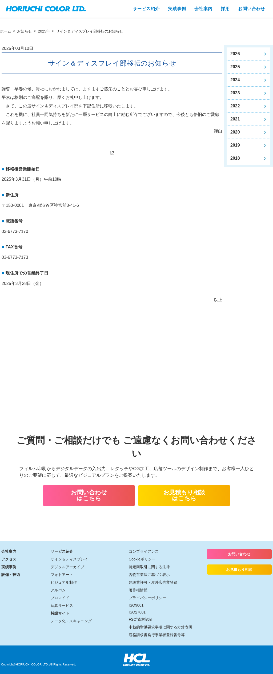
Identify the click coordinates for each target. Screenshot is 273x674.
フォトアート (62, 574)
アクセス (8, 559)
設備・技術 (10, 574)
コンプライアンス (144, 551)
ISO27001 (137, 612)
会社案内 (8, 551)
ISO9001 (136, 605)
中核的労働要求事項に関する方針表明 (160, 627)
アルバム (58, 590)
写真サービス (62, 605)
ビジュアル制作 (64, 582)
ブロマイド (60, 598)
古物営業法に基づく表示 (149, 574)
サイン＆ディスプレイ (69, 559)
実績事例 (8, 567)
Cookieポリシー (142, 559)
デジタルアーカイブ (67, 567)
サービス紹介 (62, 551)
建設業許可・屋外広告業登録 (153, 582)
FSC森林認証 (140, 619)
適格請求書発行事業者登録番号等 (157, 635)
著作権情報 (138, 590)
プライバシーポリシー (147, 598)
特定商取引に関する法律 (149, 567)
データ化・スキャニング (71, 621)
